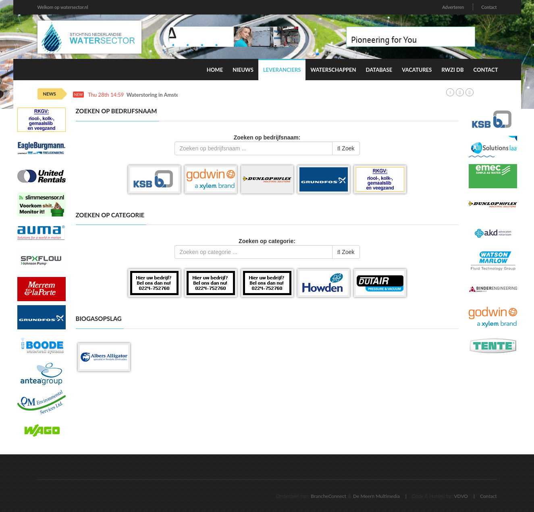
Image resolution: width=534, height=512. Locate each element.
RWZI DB (452, 70)
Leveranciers (282, 70)
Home (215, 70)
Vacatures (417, 70)
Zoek (346, 148)
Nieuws (243, 70)
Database (379, 70)
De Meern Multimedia (376, 496)
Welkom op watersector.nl (62, 7)
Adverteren (453, 7)
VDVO (461, 496)
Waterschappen (333, 70)
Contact (489, 7)
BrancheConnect (328, 496)
